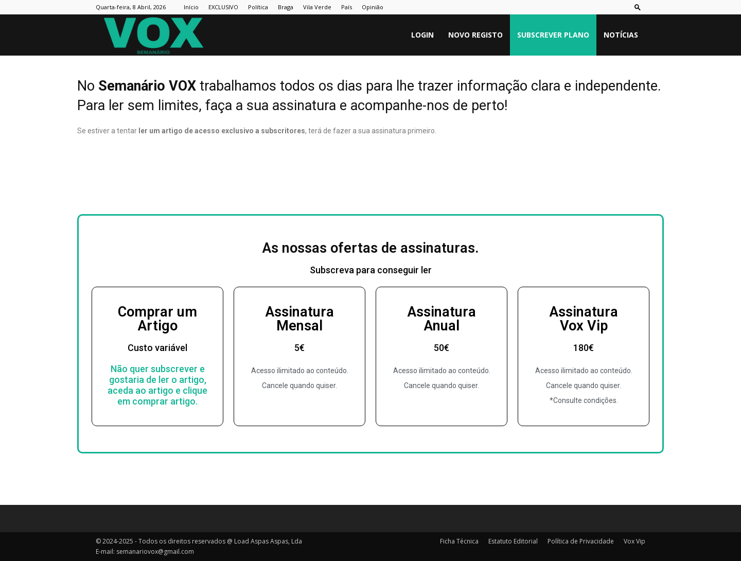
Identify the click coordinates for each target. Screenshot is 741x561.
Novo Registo (475, 35)
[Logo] (153, 35)
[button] (637, 7)
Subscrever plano (553, 35)
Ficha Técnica (459, 541)
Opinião (372, 7)
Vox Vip (634, 541)
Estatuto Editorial (513, 541)
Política (258, 7)
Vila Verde (317, 7)
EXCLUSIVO (223, 7)
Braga (285, 7)
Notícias (621, 35)
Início (191, 7)
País (346, 7)
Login (422, 35)
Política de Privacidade (581, 541)
